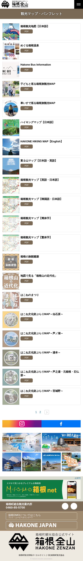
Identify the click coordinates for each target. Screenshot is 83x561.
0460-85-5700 (15, 507)
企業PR (78, 478)
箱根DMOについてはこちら (42, 516)
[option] (21, 442)
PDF (27, 31)
